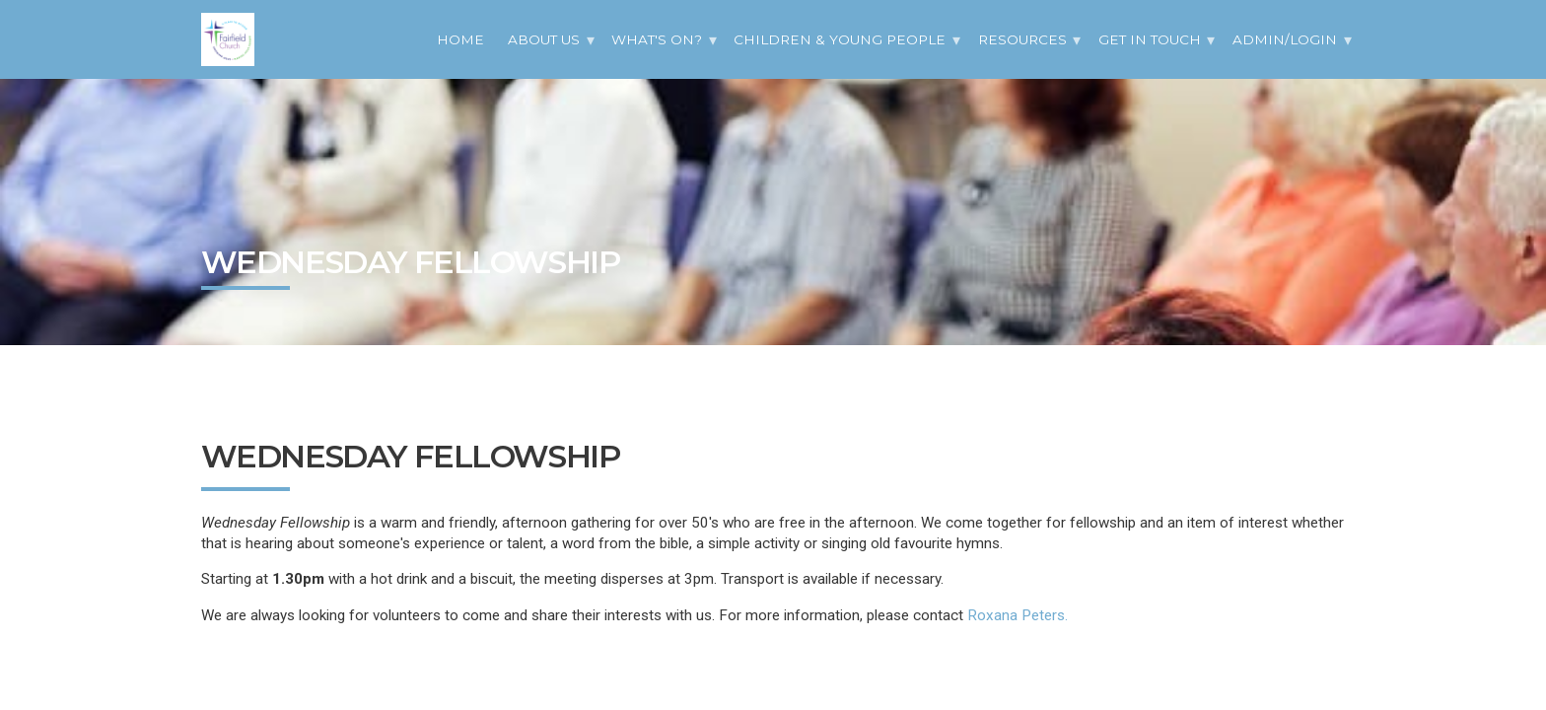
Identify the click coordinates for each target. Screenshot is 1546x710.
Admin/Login (1284, 39)
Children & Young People (840, 39)
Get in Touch (1149, 39)
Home (460, 39)
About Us (544, 39)
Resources (1022, 39)
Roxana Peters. (1017, 615)
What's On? (656, 39)
